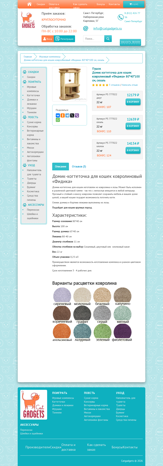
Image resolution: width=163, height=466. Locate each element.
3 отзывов (114, 84)
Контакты (114, 4)
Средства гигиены (32, 197)
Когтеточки (33, 95)
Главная (28, 56)
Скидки (41, 4)
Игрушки (31, 108)
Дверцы (31, 182)
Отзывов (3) (79, 166)
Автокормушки (35, 152)
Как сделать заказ (96, 447)
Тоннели (31, 112)
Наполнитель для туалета (34, 172)
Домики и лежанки (32, 101)
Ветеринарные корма (35, 133)
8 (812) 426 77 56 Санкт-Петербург (133, 17)
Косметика (33, 191)
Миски (30, 147)
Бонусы (101, 4)
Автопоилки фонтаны (33, 158)
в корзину (133, 101)
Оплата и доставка (54, 6)
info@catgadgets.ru (107, 28)
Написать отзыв (130, 84)
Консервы (32, 126)
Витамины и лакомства (33, 141)
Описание (60, 166)
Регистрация (67, 38)
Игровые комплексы (49, 56)
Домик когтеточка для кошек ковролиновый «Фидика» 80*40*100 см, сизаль (64, 60)
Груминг (31, 187)
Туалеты (31, 178)
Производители (37, 447)
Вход (49, 38)
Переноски (33, 209)
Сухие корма (34, 122)
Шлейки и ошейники (32, 216)
